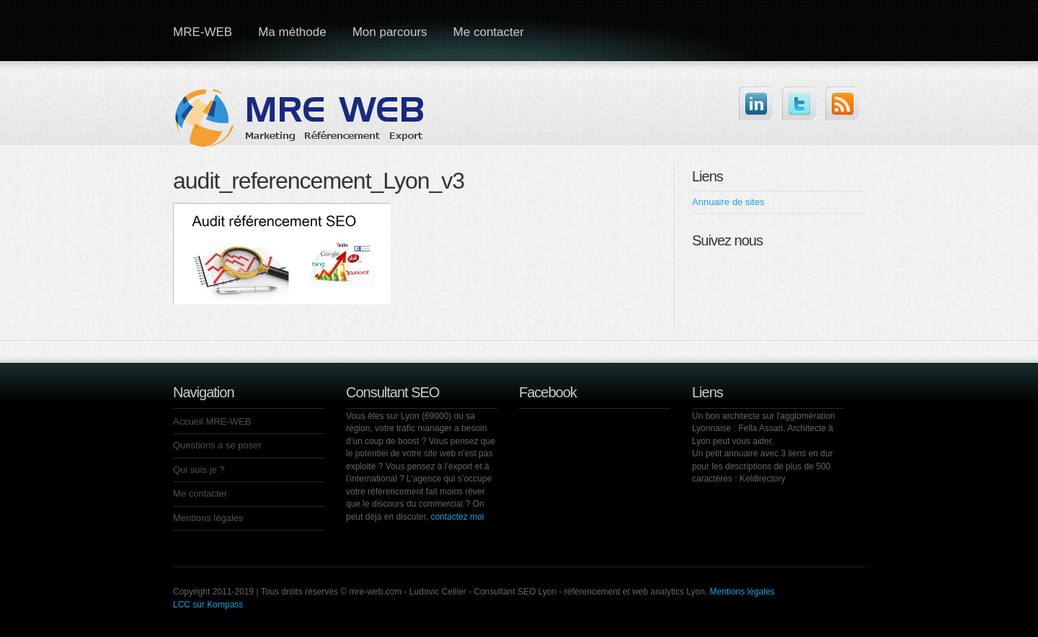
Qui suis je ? (199, 469)
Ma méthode (292, 32)
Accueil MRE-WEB (212, 421)
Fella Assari (760, 428)
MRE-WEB (202, 32)
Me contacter (488, 32)
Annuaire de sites (728, 201)
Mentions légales (208, 517)
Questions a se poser (217, 445)
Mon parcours (389, 32)
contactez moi (457, 517)
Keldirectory (762, 479)
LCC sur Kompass (208, 605)
